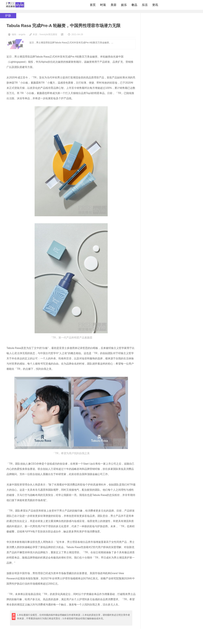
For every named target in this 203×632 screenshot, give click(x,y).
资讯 (155, 5)
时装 (103, 5)
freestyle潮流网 (15, 5)
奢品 (134, 5)
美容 (113, 5)
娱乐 (124, 5)
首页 (93, 5)
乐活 (145, 5)
